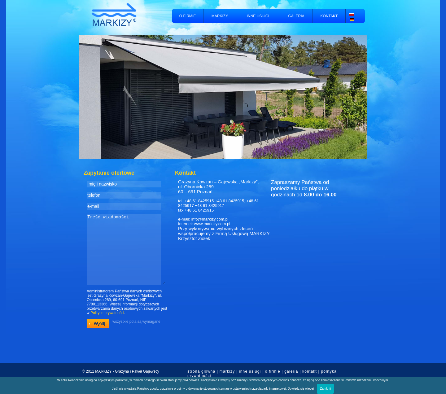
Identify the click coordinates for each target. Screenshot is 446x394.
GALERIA (296, 16)
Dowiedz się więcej (301, 388)
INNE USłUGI (258, 16)
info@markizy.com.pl (210, 219)
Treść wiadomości (126, 256)
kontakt (309, 371)
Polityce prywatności (107, 326)
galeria (291, 371)
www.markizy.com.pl (212, 223)
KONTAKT (329, 16)
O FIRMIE (187, 16)
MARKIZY (220, 16)
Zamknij (325, 388)
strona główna (201, 371)
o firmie (272, 371)
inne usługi (250, 371)
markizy (227, 371)
